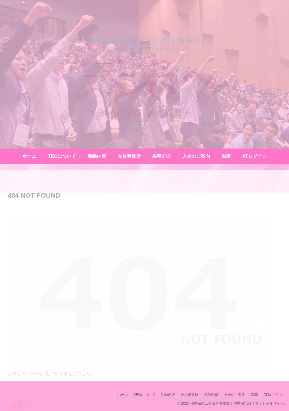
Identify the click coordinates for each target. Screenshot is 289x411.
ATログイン (272, 395)
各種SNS (211, 395)
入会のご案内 (234, 395)
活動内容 (168, 395)
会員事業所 (189, 395)
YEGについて (144, 395)
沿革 (254, 395)
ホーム (122, 395)
